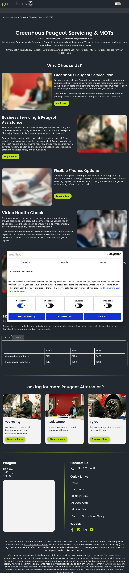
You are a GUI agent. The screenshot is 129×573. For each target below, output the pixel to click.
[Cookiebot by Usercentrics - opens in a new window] (109, 255)
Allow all (102, 316)
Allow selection (64, 316)
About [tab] (103, 262)
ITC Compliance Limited (36, 544)
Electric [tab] (18, 337)
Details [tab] (64, 262)
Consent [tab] (26, 262)
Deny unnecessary (26, 316)
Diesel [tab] (7, 337)
